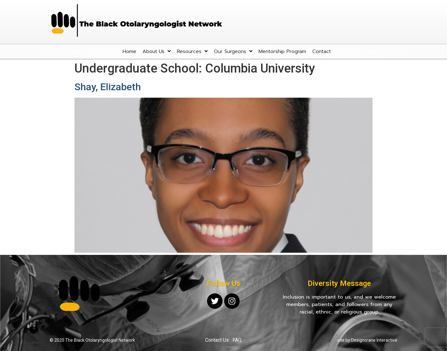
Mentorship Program (282, 51)
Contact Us (217, 340)
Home (129, 51)
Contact (321, 51)
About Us (156, 51)
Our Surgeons (233, 51)
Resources (192, 51)
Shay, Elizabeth (107, 87)
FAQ (237, 340)
